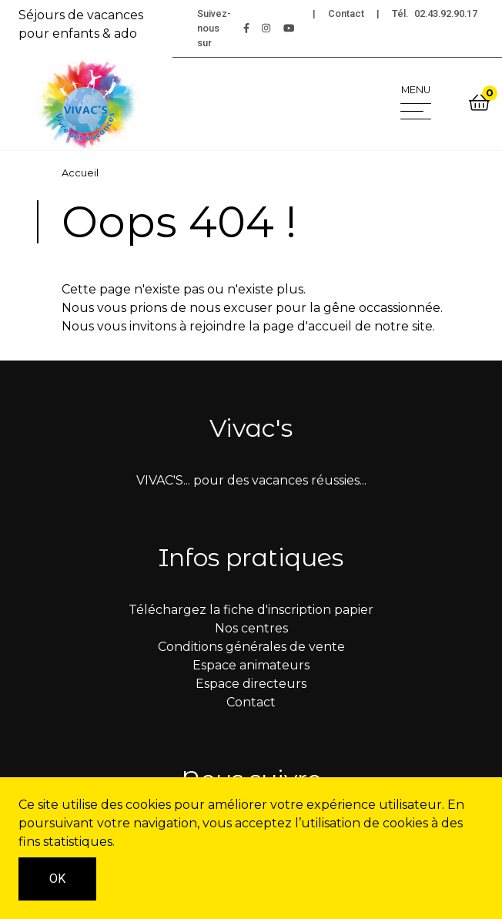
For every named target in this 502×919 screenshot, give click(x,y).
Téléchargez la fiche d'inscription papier (251, 609)
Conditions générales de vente (251, 646)
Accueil (80, 173)
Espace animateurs (251, 665)
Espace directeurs (251, 683)
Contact (346, 13)
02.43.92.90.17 (445, 13)
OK (57, 878)
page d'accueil (307, 326)
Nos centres (251, 628)
